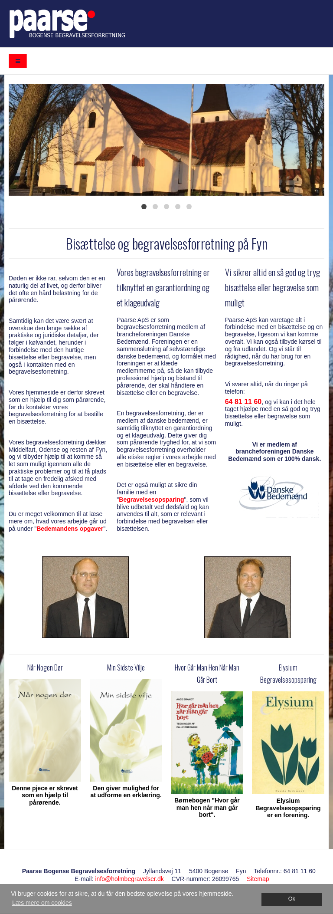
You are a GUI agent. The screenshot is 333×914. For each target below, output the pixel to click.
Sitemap (258, 878)
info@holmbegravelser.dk (129, 878)
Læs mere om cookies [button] (42, 902)
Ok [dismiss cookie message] (291, 899)
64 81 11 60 (243, 401)
